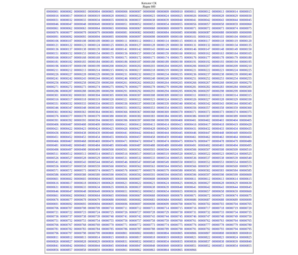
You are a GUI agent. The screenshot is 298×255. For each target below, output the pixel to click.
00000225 (245, 70)
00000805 (176, 233)
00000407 (66, 124)
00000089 (232, 32)
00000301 (52, 95)
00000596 (190, 174)
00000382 (135, 116)
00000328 (218, 99)
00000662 (66, 195)
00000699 (163, 203)
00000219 (163, 70)
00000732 (204, 212)
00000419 (232, 124)
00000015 (245, 11)
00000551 (190, 162)
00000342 (204, 103)
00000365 (107, 111)
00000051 (121, 24)
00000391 (52, 120)
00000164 (232, 53)
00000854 (232, 245)
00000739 (94, 216)
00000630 (245, 183)
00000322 (135, 99)
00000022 (135, 15)
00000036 (121, 19)
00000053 (149, 24)
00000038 (149, 19)
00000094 (94, 36)
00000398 (149, 120)
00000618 (80, 183)
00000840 (245, 241)
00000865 (176, 249)
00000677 (66, 199)
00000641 (190, 187)
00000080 (107, 32)
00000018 (80, 15)
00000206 (190, 65)
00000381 (121, 116)
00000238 (218, 74)
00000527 (66, 157)
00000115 (176, 40)
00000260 (107, 82)
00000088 (218, 32)
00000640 (176, 187)
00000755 (107, 220)
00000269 (232, 82)
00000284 (232, 86)
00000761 (190, 220)
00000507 (204, 149)
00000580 (176, 170)
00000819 (163, 237)
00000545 (107, 162)
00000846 (121, 245)
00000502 (135, 149)
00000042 (204, 19)
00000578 (149, 170)
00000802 (135, 233)
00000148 (218, 49)
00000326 (190, 99)
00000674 (232, 195)
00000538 (218, 157)
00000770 (107, 224)
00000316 (52, 99)
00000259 (94, 82)
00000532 (135, 157)
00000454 (94, 137)
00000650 (107, 191)
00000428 (149, 128)
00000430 (176, 128)
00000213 (80, 70)
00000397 (135, 120)
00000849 (163, 245)
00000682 (135, 199)
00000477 (204, 141)
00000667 (135, 195)
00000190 (176, 61)
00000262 (135, 82)
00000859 (94, 249)
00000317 (66, 99)
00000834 (163, 241)
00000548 (149, 162)
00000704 (232, 203)
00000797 (66, 233)
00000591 (121, 174)
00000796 (52, 233)
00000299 (232, 91)
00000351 (121, 107)
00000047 (66, 24)
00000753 (80, 220)
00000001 (52, 11)
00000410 (107, 124)
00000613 (218, 178)
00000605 (107, 178)
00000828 (80, 241)
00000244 (94, 78)
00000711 (121, 208)
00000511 (53, 153)
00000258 (80, 82)
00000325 (176, 99)
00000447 (204, 132)
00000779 (232, 224)
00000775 (176, 224)
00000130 (176, 45)
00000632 (66, 187)
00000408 (80, 124)
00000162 (204, 53)
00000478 (218, 141)
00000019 (94, 15)
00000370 (176, 111)
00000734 (232, 212)
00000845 (107, 245)
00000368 (149, 111)
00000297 (204, 91)
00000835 (176, 241)
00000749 (232, 216)
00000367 (135, 111)
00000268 (218, 82)
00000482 (66, 145)
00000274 (94, 86)
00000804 (163, 233)
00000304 (94, 95)
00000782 (66, 228)
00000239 (232, 74)
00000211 (53, 70)
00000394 (94, 120)
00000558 (80, 166)
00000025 (176, 15)
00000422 (66, 128)
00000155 (107, 53)
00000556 (52, 166)
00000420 (245, 124)
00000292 (135, 91)
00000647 (66, 191)
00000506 (190, 149)
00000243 (80, 78)
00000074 (232, 28)
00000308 (149, 95)
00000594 (163, 174)
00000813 (80, 237)
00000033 (80, 19)
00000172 (135, 57)
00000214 (94, 70)
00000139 (94, 49)
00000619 (94, 183)
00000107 (66, 40)
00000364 (94, 111)
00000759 (163, 220)
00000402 (204, 120)
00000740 (107, 216)
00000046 (52, 24)
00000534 (163, 157)
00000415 (176, 124)
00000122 (66, 45)
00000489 (163, 145)
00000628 (218, 183)
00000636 (121, 187)
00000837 (204, 241)
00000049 (94, 24)
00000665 (107, 195)
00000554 (232, 162)
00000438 (80, 132)
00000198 (80, 65)
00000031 (52, 19)
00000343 (218, 103)
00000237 (204, 74)
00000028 (218, 15)
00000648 (80, 191)
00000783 (80, 228)
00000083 (149, 32)
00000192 (204, 61)
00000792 (204, 228)
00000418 (218, 124)
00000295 (176, 91)
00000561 (121, 166)
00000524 (232, 153)
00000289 (94, 91)
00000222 (204, 70)
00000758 (149, 220)
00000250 (176, 78)
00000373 (218, 111)
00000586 (52, 174)
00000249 (163, 78)
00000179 (232, 57)
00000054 (163, 24)
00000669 (163, 195)
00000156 (121, 53)
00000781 (52, 228)
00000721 (52, 212)
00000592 (135, 174)
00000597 (204, 174)
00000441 (121, 132)
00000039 (163, 19)
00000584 (232, 170)
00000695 (107, 203)
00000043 (218, 19)
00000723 (80, 212)
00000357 (204, 107)
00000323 (149, 99)
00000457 (135, 137)
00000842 (66, 245)
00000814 (94, 237)
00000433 (218, 128)
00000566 (190, 166)
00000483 (80, 145)
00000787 (135, 228)
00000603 (80, 178)
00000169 (94, 57)
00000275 (107, 86)
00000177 (204, 57)
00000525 (245, 153)
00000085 (176, 32)
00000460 (176, 137)
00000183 (80, 61)
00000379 (94, 116)
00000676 (52, 199)
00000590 (107, 174)
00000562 (135, 166)
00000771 (121, 224)
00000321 (121, 99)
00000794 (232, 228)
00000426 (121, 128)
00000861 (121, 249)
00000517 (135, 153)
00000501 (121, 149)
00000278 (149, 86)
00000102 (204, 36)
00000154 (94, 53)
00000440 (107, 132)
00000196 (52, 65)
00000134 (232, 45)
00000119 (232, 40)
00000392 (66, 120)
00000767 (66, 224)
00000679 (94, 199)
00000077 (66, 32)
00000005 (107, 11)
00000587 (66, 174)
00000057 (204, 24)
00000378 (80, 116)
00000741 (121, 216)
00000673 (218, 195)
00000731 (190, 212)
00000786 (121, 228)
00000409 (94, 124)
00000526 (52, 157)
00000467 (66, 141)
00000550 (176, 162)
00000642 (204, 187)
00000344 (232, 103)
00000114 (163, 40)
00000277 (135, 86)
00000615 (245, 178)
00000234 (163, 74)
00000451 (52, 137)
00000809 (232, 233)
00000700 (176, 203)
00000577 (135, 170)
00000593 (149, 174)
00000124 (94, 45)
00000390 (245, 116)
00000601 (52, 178)
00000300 (245, 91)
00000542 (66, 162)
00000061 (52, 28)
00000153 (80, 53)
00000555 (245, 162)
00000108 (80, 40)
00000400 (176, 120)
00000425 (107, 128)
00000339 (163, 103)
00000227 (66, 74)
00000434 (232, 128)
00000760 (176, 220)
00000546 (121, 162)
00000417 (204, 124)
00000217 (135, 70)
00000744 (163, 216)
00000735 (245, 212)
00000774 (163, 224)
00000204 (163, 65)
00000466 (52, 141)
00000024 (163, 15)
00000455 (107, 137)
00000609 (163, 178)
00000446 (190, 132)
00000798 (80, 233)
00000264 (163, 82)
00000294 (163, 91)
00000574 (94, 170)
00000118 (218, 40)
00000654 (163, 191)
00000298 (218, 91)
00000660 (245, 191)
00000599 (232, 174)
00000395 (107, 120)
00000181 (52, 61)
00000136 (52, 49)
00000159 (163, 53)
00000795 (245, 228)
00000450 (245, 132)
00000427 (135, 128)
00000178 (218, 57)
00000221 (190, 70)
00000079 (94, 32)
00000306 (121, 95)
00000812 (66, 237)
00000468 (80, 141)
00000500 (107, 149)
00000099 (163, 36)
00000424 (94, 128)
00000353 (149, 107)
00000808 (218, 233)
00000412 (135, 124)
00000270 (245, 82)
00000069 (163, 28)
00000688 (218, 199)
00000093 (80, 36)
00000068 (149, 28)
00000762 (204, 220)
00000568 (218, 166)
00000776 (190, 224)
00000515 (107, 153)
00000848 (149, 245)
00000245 (107, 78)
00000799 (94, 233)
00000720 (245, 208)
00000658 (218, 191)
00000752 (66, 220)
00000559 (94, 166)
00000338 (149, 103)
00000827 (66, 241)
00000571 (52, 170)
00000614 (232, 178)
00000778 (218, 224)
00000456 (121, 137)
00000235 (176, 74)
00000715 (176, 208)
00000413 (149, 124)
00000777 (204, 224)
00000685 (176, 199)
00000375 (245, 111)
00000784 (94, 228)
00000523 (218, 153)
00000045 (245, 19)
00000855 (245, 245)
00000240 (245, 74)
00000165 (245, 53)
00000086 (190, 32)
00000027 (204, 15)
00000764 (232, 220)
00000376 (52, 116)
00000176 (190, 57)
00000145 (176, 49)
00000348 (80, 107)
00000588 (80, 174)
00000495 (245, 145)
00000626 (190, 183)
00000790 (176, 228)
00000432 (204, 128)
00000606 (121, 178)
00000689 (232, 199)
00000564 (163, 166)
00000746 (190, 216)
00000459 (163, 137)
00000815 (107, 237)
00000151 (52, 53)
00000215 (107, 70)
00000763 (218, 220)
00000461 (190, 137)
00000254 (232, 78)
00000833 (149, 241)
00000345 (245, 103)
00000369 (163, 111)
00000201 (121, 65)
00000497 (66, 149)
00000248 (149, 78)
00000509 (232, 149)
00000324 (163, 99)
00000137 (66, 49)
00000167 (66, 57)
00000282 (204, 86)
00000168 (80, 57)
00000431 (190, 128)
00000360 (245, 107)
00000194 (232, 61)
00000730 (176, 212)
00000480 (245, 141)
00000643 (218, 187)
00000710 (107, 208)
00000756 (121, 220)
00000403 (218, 120)
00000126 (121, 45)
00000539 (232, 157)
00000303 (80, 95)
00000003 (80, 11)
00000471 (121, 141)
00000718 (218, 208)
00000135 (245, 45)
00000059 (232, 24)
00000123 (80, 45)
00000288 (80, 91)
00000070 (176, 28)
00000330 (245, 99)
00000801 (121, 233)
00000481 (52, 145)
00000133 (218, 45)
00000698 (149, 203)
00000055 (176, 24)
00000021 (121, 15)
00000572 (66, 170)
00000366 (121, 111)
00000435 (245, 128)
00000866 (190, 249)
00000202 (135, 65)
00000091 (52, 36)
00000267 (204, 82)
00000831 (121, 241)
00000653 (149, 191)
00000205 (176, 65)
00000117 (204, 40)
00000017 (66, 15)
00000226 (52, 74)
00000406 (52, 124)
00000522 (204, 153)
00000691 (52, 203)
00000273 (80, 86)
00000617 (66, 183)
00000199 (94, 65)
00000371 (190, 111)
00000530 (107, 157)
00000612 (204, 178)
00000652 (135, 191)
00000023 (149, 15)
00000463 (218, 137)
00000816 (121, 237)
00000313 (218, 95)
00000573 (80, 170)
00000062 (66, 28)
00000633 (80, 187)
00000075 (245, 28)
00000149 (232, 49)
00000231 (121, 74)
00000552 (204, 162)
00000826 (52, 241)
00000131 (190, 45)
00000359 (232, 107)
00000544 (94, 162)
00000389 (232, 116)
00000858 (80, 249)
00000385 (176, 116)
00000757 (135, 220)
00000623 (149, 183)
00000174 (163, 57)
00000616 (52, 183)
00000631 (52, 187)
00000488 (149, 145)
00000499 (94, 149)
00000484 (94, 145)
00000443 (149, 132)
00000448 (218, 132)
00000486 (121, 145)
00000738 (80, 216)
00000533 (149, 157)
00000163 (218, 53)
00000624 (163, 183)
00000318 (80, 99)
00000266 (190, 82)
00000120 (245, 40)
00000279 (163, 86)
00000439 (94, 132)
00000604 (94, 178)
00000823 (218, 237)
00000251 (190, 78)
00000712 (135, 208)
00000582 (204, 170)
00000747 (204, 216)
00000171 (121, 57)
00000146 (190, 49)
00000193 (218, 61)
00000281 (190, 86)
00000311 (190, 95)
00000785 (107, 228)
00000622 (135, 183)
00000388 (218, 116)
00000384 (163, 116)
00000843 (80, 245)
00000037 (135, 19)
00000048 (80, 24)
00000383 (149, 116)
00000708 (80, 208)
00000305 (107, 95)
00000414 (163, 124)
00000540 (245, 157)
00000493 (218, 145)
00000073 (218, 28)
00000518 (149, 153)
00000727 (135, 212)
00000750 (245, 216)
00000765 (245, 220)
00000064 (94, 28)
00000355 (176, 107)
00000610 (176, 178)
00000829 (94, 241)
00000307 (135, 95)
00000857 (66, 249)
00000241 (52, 78)
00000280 (176, 86)
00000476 (190, 141)
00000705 (245, 203)
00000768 (80, 224)
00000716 (190, 208)
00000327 (204, 99)
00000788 (149, 228)
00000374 (232, 111)
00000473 (149, 141)
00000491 (190, 145)
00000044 (232, 19)
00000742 (135, 216)
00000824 (232, 237)
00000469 (94, 141)
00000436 (52, 132)
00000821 (190, 237)
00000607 (135, 178)
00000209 (232, 65)
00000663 (80, 195)
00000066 (121, 28)
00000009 (163, 11)
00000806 (190, 233)
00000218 (149, 70)
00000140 (107, 49)
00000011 (190, 11)
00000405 (245, 120)
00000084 (163, 32)
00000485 (107, 145)
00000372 (204, 111)
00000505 (176, 149)
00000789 (163, 228)
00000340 (176, 103)
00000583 (218, 170)
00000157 (135, 53)
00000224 (232, 70)
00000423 (80, 128)
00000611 (190, 178)
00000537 (204, 157)
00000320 (107, 99)
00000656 (190, 191)
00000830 (107, 241)
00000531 (121, 157)
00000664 (94, 195)
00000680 (107, 199)
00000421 (52, 128)
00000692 (66, 203)
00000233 (149, 74)
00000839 (232, 241)
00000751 (52, 220)
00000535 (176, 157)
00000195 (245, 61)
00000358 (218, 107)
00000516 (121, 153)
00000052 (135, 24)
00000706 (52, 208)
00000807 (204, 233)
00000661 (52, 195)
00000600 (245, 174)
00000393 (80, 120)
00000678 (80, 199)
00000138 (80, 49)
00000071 (190, 28)
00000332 (66, 103)
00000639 (163, 187)
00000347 (66, 107)
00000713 (149, 208)
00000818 (149, 237)
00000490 (176, 145)
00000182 (66, 61)
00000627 (204, 183)
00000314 (232, 95)
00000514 (94, 153)
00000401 (190, 120)
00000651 (121, 191)
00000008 (149, 11)
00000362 (66, 111)
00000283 (218, 86)
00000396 (121, 120)
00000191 (190, 61)
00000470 (107, 141)
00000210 (245, 65)
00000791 (190, 228)
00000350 (107, 107)
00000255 (245, 78)
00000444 (163, 132)
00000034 (94, 19)
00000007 (135, 11)
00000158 (149, 53)
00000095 (107, 36)
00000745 (176, 216)
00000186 (121, 61)
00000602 (66, 178)
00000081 (121, 32)
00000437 (66, 132)
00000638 (149, 187)
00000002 (66, 11)
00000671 (190, 195)
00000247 (135, 78)
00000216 (121, 70)
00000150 (245, 49)
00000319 (94, 99)
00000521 (190, 153)
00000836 (190, 241)
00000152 (66, 53)
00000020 (107, 15)
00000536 (190, 157)
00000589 (94, 174)
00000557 (66, 166)
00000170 (107, 57)
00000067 (135, 28)
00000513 (80, 153)
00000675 (245, 195)
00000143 (149, 49)
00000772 (135, 224)
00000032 (66, 19)
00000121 (52, 45)
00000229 (94, 74)
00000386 (190, 116)
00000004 (94, 11)
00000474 (163, 141)
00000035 (107, 19)
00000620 (107, 183)
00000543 (80, 162)
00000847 (135, 245)
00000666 (121, 195)
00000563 (149, 166)
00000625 (176, 183)
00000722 (66, 212)
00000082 (135, 32)
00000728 (149, 212)
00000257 (66, 82)
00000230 (107, 74)
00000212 (66, 70)
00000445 (176, 132)
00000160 (176, 53)
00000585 (245, 170)
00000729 (163, 212)
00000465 (245, 137)
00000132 (204, 45)
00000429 (163, 128)
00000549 (163, 162)
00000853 (218, 245)
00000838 (218, 241)
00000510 (245, 149)
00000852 (204, 245)
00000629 (232, 183)
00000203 (149, 65)
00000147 (204, 49)
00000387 (204, 116)
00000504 (163, 149)
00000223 (218, 70)
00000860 (107, 249)
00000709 (94, 208)
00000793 (218, 228)
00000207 (204, 65)
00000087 (204, 32)
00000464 (232, 137)
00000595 (176, 174)
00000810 (245, 233)
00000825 (245, 237)
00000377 (66, 116)
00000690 (245, 199)
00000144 (163, 49)
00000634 (94, 187)
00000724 (94, 212)
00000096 (121, 36)
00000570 (245, 166)
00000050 (107, 24)
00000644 (232, 187)
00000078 (80, 32)
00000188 (149, 61)
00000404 (232, 120)
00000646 (52, 191)
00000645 (245, 187)
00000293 (149, 91)
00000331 (52, 103)
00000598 (218, 174)
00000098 (149, 36)
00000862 (135, 249)
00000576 (121, 170)
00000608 (149, 178)
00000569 (232, 166)
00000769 (94, 224)
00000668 (149, 195)
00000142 (135, 49)
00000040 (176, 19)
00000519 (163, 153)
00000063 (80, 28)
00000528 (80, 157)
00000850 (176, 245)
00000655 (176, 191)
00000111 (122, 40)
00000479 (232, 141)
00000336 (121, 103)
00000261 (121, 82)
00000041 (190, 19)
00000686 (190, 199)
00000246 (121, 78)
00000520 (176, 153)
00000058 (218, 24)
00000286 (52, 91)
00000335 (107, 103)
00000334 (94, 103)
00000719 (232, 208)
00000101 (190, 36)
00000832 (135, 241)
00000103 (218, 36)
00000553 (218, 162)
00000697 (135, 203)
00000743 (149, 216)
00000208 (218, 65)
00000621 (121, 183)
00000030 (245, 15)
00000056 (190, 24)
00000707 (66, 208)
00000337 (135, 103)
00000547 (135, 162)
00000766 (52, 224)
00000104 (232, 36)
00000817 (135, 237)
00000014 (232, 11)
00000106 (52, 40)
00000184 (94, 61)
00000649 (94, 191)
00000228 (80, 74)
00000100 (176, 36)
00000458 (149, 137)
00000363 (80, 111)
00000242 (66, 78)
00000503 (149, 149)
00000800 (107, 233)
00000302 (66, 95)
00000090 (245, 32)
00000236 (190, 74)
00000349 (94, 107)
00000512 (66, 153)
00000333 (80, 103)
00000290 (107, 91)
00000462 (204, 137)
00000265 (176, 82)
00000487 (135, 145)
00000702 (204, 203)
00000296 (190, 91)
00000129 (163, 45)
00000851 (190, 245)
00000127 (135, 45)
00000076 (52, 32)
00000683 (149, 199)
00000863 (149, 249)
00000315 (245, 95)
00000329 (232, 99)
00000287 (66, 91)
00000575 (107, 170)
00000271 (52, 86)
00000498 (80, 149)
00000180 (245, 57)
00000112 (135, 40)
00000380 (107, 116)
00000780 (245, 224)
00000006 (121, 11)
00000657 (204, 191)
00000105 (245, 36)
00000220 (176, 70)
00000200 (107, 65)
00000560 (107, 166)
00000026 (190, 15)
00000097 (135, 36)
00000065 (107, 28)
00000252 (204, 78)
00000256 (52, 82)
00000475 (176, 141)
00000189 (163, 61)
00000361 (52, 111)
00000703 (218, 203)
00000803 (149, 233)
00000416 (190, 124)
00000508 (218, 149)
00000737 (66, 216)
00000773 (149, 224)
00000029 (232, 15)
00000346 (52, 107)
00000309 (163, 95)
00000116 (190, 40)
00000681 (121, 199)
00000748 (218, 216)
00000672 (204, 195)
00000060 (245, 24)
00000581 (190, 170)
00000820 (176, 237)
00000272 (66, 86)
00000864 (163, 249)
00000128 (149, 45)
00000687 (204, 199)
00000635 (107, 187)
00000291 (121, 91)
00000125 (107, 45)
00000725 (107, 212)
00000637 (135, 187)
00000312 (204, 95)
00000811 (53, 237)
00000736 (52, 216)
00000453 (80, 137)
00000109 (94, 40)
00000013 (218, 11)
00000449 (232, 132)
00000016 (52, 15)
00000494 (232, 145)
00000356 (190, 107)
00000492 (204, 145)
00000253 (218, 78)
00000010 (176, 11)
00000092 (66, 36)
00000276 (121, 86)
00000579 (163, 170)
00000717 (204, 208)
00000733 (218, 212)
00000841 (52, 245)
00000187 (135, 61)
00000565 (176, 166)
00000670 (176, 195)
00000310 (176, 95)
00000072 (204, 28)
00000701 (190, 203)
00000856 (52, 249)
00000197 (66, 65)
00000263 (149, 82)
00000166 (52, 57)
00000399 (163, 120)
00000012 (204, 11)
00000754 (94, 220)
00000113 (149, 40)
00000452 (66, 137)
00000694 (94, 203)
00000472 (135, 141)
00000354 (163, 107)
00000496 (52, 149)
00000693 (80, 203)
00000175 (176, 57)
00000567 (204, 166)
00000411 (121, 124)
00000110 (108, 40)
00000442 (135, 132)
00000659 (232, 191)
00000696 (121, 203)
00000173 (149, 57)
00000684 (163, 199)
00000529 (94, 157)
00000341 (190, 103)
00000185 (107, 61)
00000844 (94, 245)
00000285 (245, 86)
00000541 (52, 162)
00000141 (121, 49)
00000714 (163, 208)
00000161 (190, 53)
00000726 (121, 212)
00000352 (135, 107)
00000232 (135, 74)
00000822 (204, 237)
